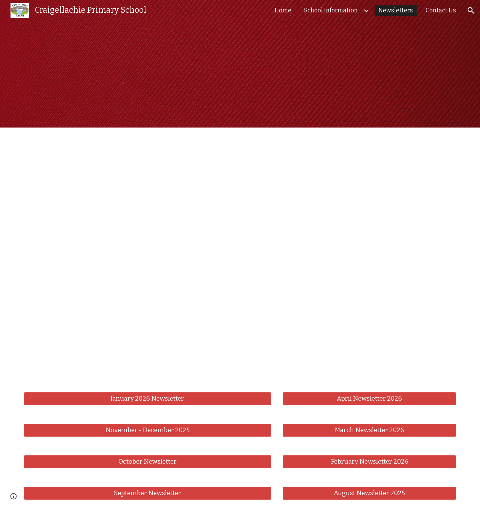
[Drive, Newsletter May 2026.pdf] (240, 255)
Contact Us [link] (441, 10)
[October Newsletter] (147, 461)
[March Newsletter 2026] (369, 430)
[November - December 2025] (147, 430)
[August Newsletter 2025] (369, 493)
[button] (471, 11)
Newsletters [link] (395, 10)
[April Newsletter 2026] (369, 398)
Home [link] (282, 10)
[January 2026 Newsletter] (147, 398)
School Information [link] (331, 10)
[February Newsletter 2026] (369, 461)
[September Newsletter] (147, 493)
